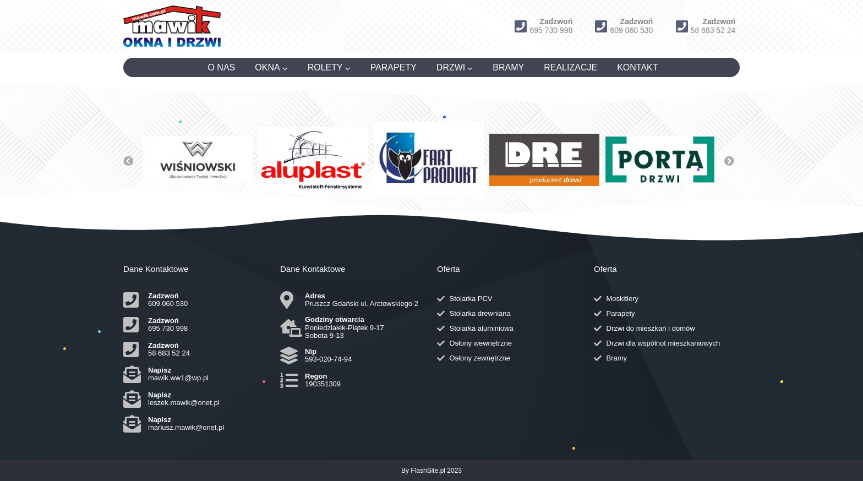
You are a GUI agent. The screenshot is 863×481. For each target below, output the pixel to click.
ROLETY (325, 67)
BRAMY (508, 67)
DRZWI (450, 67)
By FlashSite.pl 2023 (431, 470)
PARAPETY (393, 67)
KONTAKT (637, 67)
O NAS (221, 67)
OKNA (267, 67)
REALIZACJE (570, 67)
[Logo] (172, 26)
